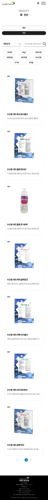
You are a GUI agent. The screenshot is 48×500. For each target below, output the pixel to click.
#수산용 (38, 57)
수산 (24, 33)
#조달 (31, 63)
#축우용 (38, 52)
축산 (24, 28)
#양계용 (24, 57)
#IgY (24, 52)
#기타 (17, 63)
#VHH (9, 52)
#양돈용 (10, 57)
